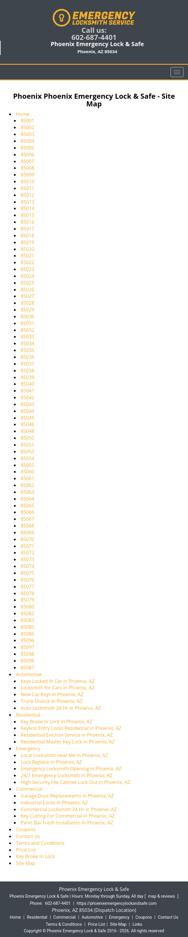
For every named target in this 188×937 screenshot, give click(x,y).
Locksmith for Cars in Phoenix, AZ (57, 687)
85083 (27, 620)
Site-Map (118, 924)
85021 (27, 255)
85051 (27, 444)
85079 (27, 600)
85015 (27, 215)
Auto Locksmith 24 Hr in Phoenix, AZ (61, 708)
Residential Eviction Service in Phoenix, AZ (67, 735)
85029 (27, 309)
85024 (27, 276)
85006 (27, 154)
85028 (27, 303)
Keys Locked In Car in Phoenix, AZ (58, 681)
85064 (27, 499)
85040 (27, 384)
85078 (27, 593)
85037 (27, 363)
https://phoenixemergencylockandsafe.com (117, 903)
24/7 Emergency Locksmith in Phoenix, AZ (67, 775)
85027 (27, 296)
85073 (27, 559)
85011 (27, 188)
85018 (27, 235)
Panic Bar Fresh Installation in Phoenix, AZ (67, 822)
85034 (27, 343)
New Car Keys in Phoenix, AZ (52, 694)
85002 (27, 127)
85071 (27, 546)
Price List (26, 850)
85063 (27, 492)
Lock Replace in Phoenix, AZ (51, 762)
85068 (27, 525)
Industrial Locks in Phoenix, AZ (54, 802)
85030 (27, 316)
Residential (28, 715)
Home (22, 114)
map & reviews (162, 896)
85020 (27, 249)
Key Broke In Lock (35, 856)
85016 (27, 222)
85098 (27, 654)
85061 (27, 478)
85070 (27, 539)
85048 (27, 431)
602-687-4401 (94, 37)
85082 (27, 613)
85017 (27, 228)
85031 (27, 323)
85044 (27, 411)
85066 (27, 512)
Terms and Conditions (40, 843)
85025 (27, 283)
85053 (27, 451)
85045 (27, 418)
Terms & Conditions (64, 924)
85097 (27, 647)
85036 (27, 357)
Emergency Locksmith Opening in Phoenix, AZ (71, 768)
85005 (27, 147)
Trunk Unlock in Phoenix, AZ (52, 701)
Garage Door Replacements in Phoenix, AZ (67, 796)
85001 (27, 120)
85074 (27, 566)
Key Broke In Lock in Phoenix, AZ (56, 721)
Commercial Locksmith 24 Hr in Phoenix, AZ (69, 809)
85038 (27, 370)
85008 (27, 168)
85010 (27, 181)
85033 (27, 336)
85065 (27, 505)
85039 (27, 377)
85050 (27, 438)
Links (137, 924)
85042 (27, 397)
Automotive (28, 674)
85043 (27, 404)
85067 (27, 519)
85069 (27, 532)
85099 (27, 660)
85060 (27, 471)
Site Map (25, 863)
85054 (27, 458)
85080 (27, 606)
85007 (27, 161)
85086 (27, 634)
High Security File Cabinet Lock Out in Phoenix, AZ (75, 782)
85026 (27, 289)
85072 (27, 552)
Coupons (26, 829)
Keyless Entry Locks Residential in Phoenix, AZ (71, 728)
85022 (27, 262)
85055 (27, 465)
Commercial (29, 789)
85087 (27, 667)
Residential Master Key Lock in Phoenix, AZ (68, 741)
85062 (27, 485)
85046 (27, 424)
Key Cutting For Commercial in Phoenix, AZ (68, 816)
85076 (27, 580)
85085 (27, 627)
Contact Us (28, 836)
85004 (27, 141)
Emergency (28, 748)
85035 (27, 350)
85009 (27, 174)
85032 (27, 330)
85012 (27, 195)
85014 (27, 208)
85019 (27, 242)
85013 (27, 202)
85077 (27, 586)
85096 (27, 640)
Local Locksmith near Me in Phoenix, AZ (64, 755)
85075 (27, 573)
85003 (27, 134)
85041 (27, 390)
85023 (27, 269)
